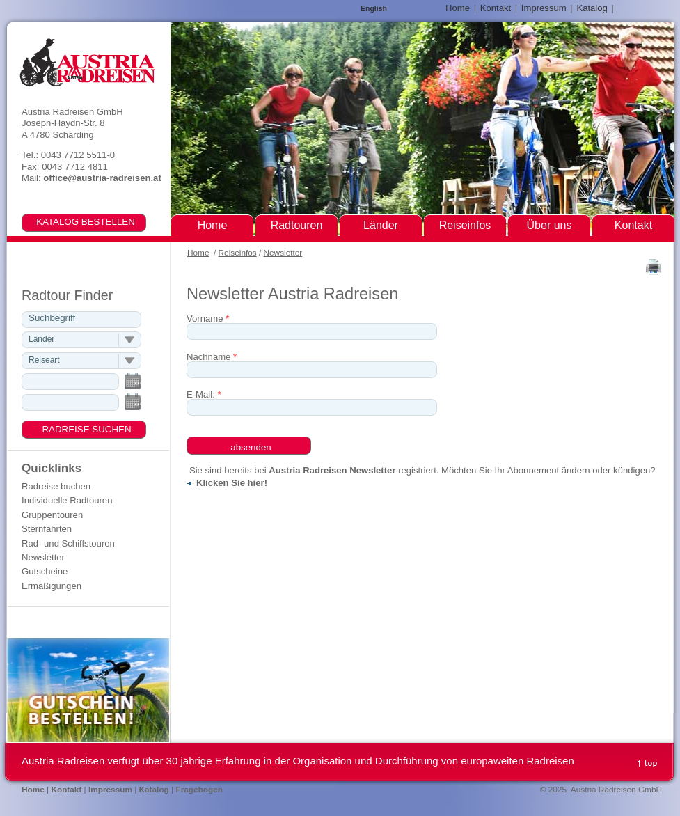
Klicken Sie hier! (231, 483)
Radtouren (297, 225)
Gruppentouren (52, 515)
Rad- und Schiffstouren (68, 543)
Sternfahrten (47, 529)
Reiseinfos (238, 253)
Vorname (208, 318)
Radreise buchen (56, 486)
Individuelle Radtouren (67, 500)
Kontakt (495, 8)
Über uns (549, 225)
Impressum (544, 8)
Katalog (591, 8)
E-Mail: (204, 394)
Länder (380, 225)
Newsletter (283, 253)
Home (198, 253)
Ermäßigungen (51, 586)
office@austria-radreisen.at (102, 178)
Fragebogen (199, 789)
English (374, 9)
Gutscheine (45, 571)
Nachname (212, 357)
